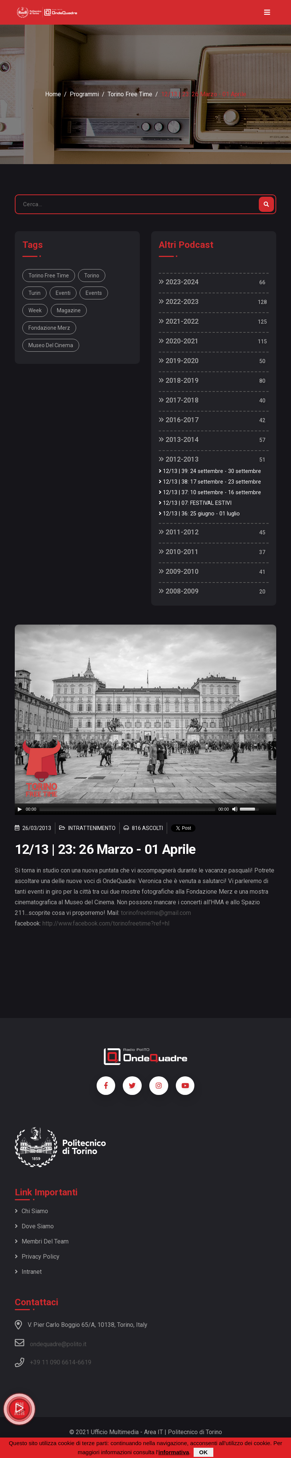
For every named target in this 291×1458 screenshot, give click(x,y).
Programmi (84, 94)
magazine (69, 310)
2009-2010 (179, 571)
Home (53, 94)
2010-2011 (179, 552)
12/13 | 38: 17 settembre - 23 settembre (210, 482)
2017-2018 (179, 400)
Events (94, 293)
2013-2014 (179, 439)
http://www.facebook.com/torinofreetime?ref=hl (105, 923)
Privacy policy (37, 1256)
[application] (145, 809)
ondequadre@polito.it (50, 1343)
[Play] (20, 809)
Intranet (28, 1271)
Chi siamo (31, 1211)
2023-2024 (179, 282)
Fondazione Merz (49, 328)
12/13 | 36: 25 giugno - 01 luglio (199, 514)
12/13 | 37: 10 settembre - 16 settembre (210, 492)
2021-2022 (179, 321)
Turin (34, 293)
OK (203, 1452)
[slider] (127, 809)
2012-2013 (179, 459)
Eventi (63, 293)
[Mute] (235, 809)
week (35, 310)
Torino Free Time (130, 94)
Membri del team (42, 1241)
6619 (84, 1362)
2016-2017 (179, 420)
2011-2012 (179, 532)
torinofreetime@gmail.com (156, 912)
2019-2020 (179, 361)
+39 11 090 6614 (52, 1362)
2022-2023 (179, 301)
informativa (173, 1452)
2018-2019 (179, 380)
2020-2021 (179, 341)
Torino (91, 275)
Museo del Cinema (50, 345)
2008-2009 (179, 591)
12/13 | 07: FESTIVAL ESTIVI (195, 503)
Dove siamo (34, 1226)
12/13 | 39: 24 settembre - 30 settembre (210, 471)
